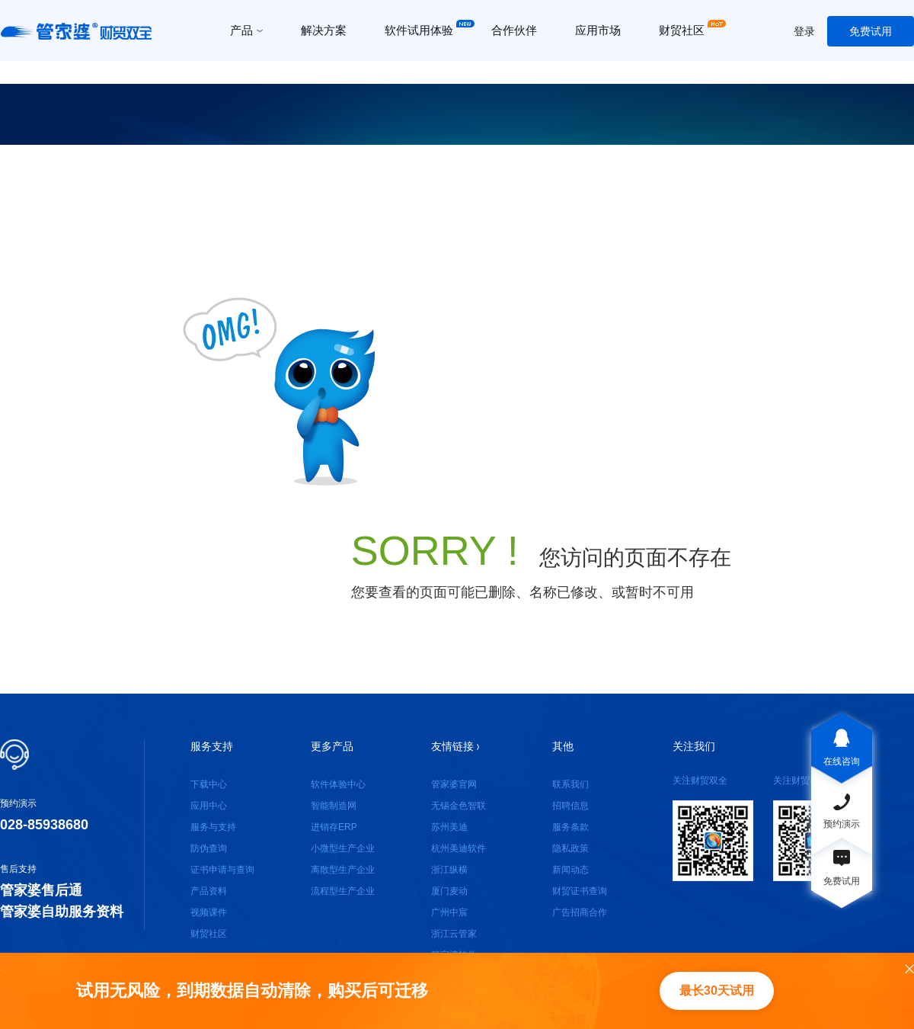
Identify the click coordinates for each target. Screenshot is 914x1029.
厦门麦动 (449, 891)
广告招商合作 (579, 912)
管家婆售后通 (41, 890)
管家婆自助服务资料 (61, 911)
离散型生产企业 (343, 869)
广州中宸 (449, 912)
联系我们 (570, 784)
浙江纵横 (449, 869)
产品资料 (208, 891)
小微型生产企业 (343, 848)
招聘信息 (570, 805)
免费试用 (870, 31)
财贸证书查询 (579, 891)
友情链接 (455, 746)
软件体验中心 (338, 784)
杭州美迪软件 (458, 848)
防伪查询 (208, 848)
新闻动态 (570, 869)
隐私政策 (570, 848)
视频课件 (208, 912)
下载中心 (208, 784)
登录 (804, 31)
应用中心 (208, 805)
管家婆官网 (454, 784)
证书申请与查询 (222, 869)
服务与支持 (213, 827)
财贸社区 (208, 933)
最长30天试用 (716, 990)
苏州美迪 (449, 827)
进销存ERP (334, 827)
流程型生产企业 (343, 891)
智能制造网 (333, 805)
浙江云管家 (454, 933)
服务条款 (570, 827)
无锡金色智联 (458, 805)
